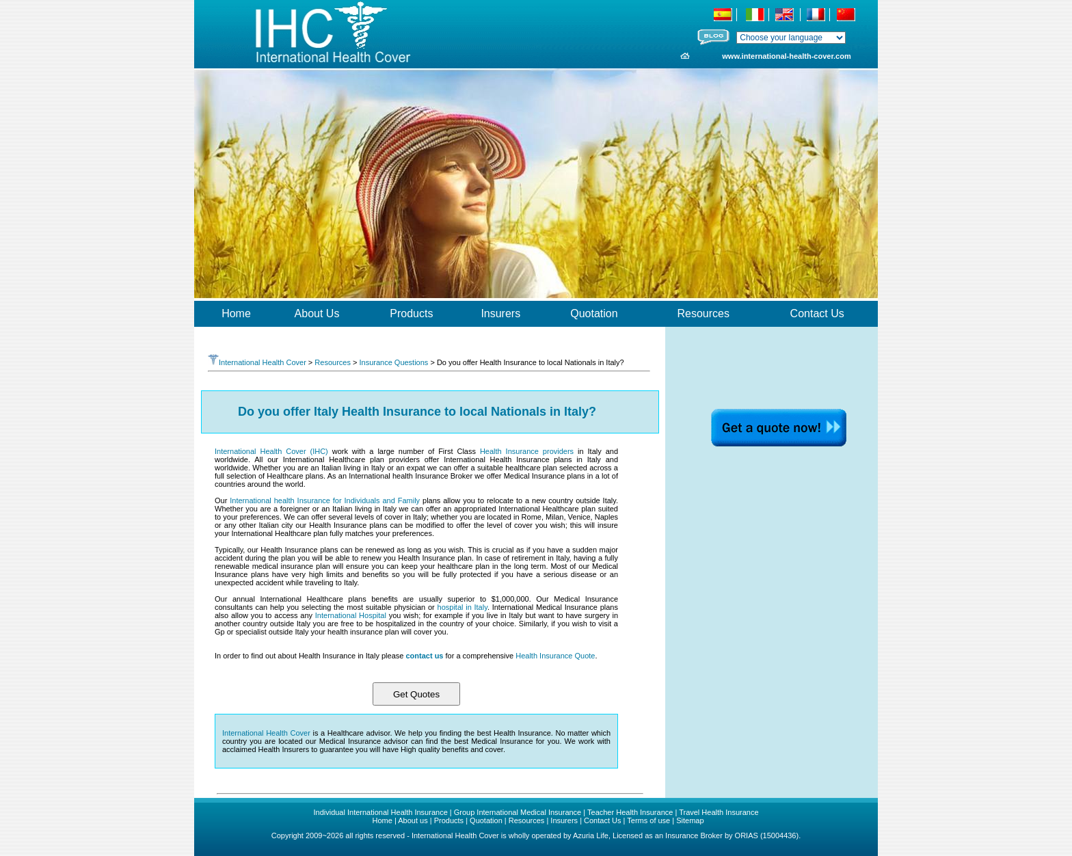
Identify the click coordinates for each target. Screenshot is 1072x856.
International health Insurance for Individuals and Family (325, 500)
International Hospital (350, 615)
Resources (332, 362)
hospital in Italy (462, 607)
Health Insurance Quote (555, 656)
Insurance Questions (393, 362)
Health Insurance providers (527, 451)
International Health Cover (257, 362)
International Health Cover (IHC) (271, 451)
